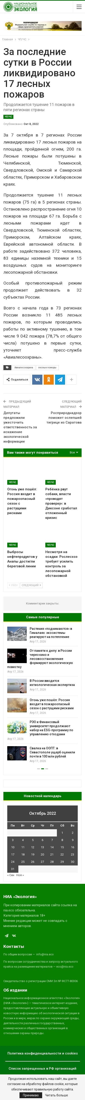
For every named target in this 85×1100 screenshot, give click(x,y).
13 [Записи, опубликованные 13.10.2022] (42, 847)
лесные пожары (47, 367)
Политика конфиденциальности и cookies (42, 1053)
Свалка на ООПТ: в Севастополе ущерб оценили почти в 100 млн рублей (52, 752)
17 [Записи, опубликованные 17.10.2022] (12, 854)
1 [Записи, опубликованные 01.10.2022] (62, 832)
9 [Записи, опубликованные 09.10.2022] (72, 840)
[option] (42, 695)
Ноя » (20, 875)
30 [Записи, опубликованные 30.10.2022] (72, 861)
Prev (13, 585)
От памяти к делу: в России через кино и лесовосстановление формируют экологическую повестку (40, 659)
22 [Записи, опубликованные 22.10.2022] (62, 854)
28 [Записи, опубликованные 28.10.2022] (51, 861)
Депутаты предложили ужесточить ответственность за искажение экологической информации (20, 427)
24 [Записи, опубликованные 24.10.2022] (12, 861)
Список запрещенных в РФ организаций (42, 1068)
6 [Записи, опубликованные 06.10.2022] (42, 840)
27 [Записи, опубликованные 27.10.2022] (42, 861)
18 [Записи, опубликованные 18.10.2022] (22, 854)
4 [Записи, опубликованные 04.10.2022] (23, 840)
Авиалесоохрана (24, 367)
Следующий (31, 585)
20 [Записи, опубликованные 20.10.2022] (42, 854)
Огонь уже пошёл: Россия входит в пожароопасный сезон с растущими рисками (52, 704)
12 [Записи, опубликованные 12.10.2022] (32, 847)
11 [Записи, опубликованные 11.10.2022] (22, 847)
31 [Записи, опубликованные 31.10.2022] (12, 869)
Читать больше (56, 1095)
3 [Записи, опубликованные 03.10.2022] (13, 840)
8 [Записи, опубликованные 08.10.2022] (62, 840)
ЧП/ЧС (8, 116)
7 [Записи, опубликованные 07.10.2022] (52, 840)
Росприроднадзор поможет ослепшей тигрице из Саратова (64, 417)
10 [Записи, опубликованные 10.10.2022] (12, 847)
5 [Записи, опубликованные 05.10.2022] (33, 840)
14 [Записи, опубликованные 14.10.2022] (51, 847)
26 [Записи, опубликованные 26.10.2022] (32, 861)
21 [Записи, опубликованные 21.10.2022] (51, 854)
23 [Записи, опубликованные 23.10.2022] (72, 854)
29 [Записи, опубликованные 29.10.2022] (62, 861)
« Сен (10, 875)
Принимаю (31, 1095)
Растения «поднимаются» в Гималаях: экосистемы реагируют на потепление (51, 633)
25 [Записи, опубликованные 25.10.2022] (22, 861)
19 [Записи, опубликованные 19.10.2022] (32, 854)
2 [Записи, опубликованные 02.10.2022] (72, 832)
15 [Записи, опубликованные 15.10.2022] (62, 847)
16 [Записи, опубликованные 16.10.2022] (72, 847)
